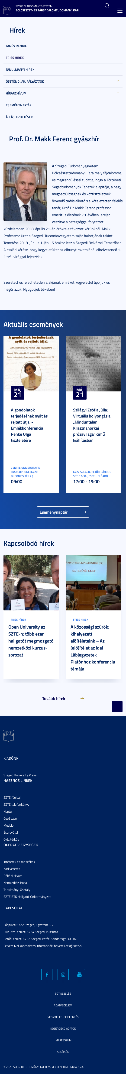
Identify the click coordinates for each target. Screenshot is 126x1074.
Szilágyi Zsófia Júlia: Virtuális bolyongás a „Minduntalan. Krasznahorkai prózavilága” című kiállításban (91, 425)
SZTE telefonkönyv (16, 804)
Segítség (63, 1052)
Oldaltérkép (11, 839)
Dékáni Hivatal (13, 875)
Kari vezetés (11, 868)
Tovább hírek (53, 698)
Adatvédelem (63, 1005)
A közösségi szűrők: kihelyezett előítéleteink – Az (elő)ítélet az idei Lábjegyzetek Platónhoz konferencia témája (93, 647)
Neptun (8, 811)
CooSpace (10, 818)
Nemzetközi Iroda (15, 882)
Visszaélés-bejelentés (63, 1017)
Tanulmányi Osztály (16, 889)
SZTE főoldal (11, 797)
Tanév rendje (16, 46)
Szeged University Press (20, 775)
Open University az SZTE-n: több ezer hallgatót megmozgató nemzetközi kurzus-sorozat (31, 640)
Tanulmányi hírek (20, 69)
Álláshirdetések (19, 117)
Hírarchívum (16, 93)
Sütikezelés (63, 994)
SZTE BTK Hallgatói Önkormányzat (27, 896)
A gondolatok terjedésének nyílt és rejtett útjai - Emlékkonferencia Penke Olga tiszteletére (29, 425)
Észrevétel (10, 832)
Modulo (8, 825)
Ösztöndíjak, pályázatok (25, 81)
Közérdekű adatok (63, 1028)
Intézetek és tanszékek (19, 861)
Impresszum (63, 1040)
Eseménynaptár (19, 105)
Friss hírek (15, 57)
